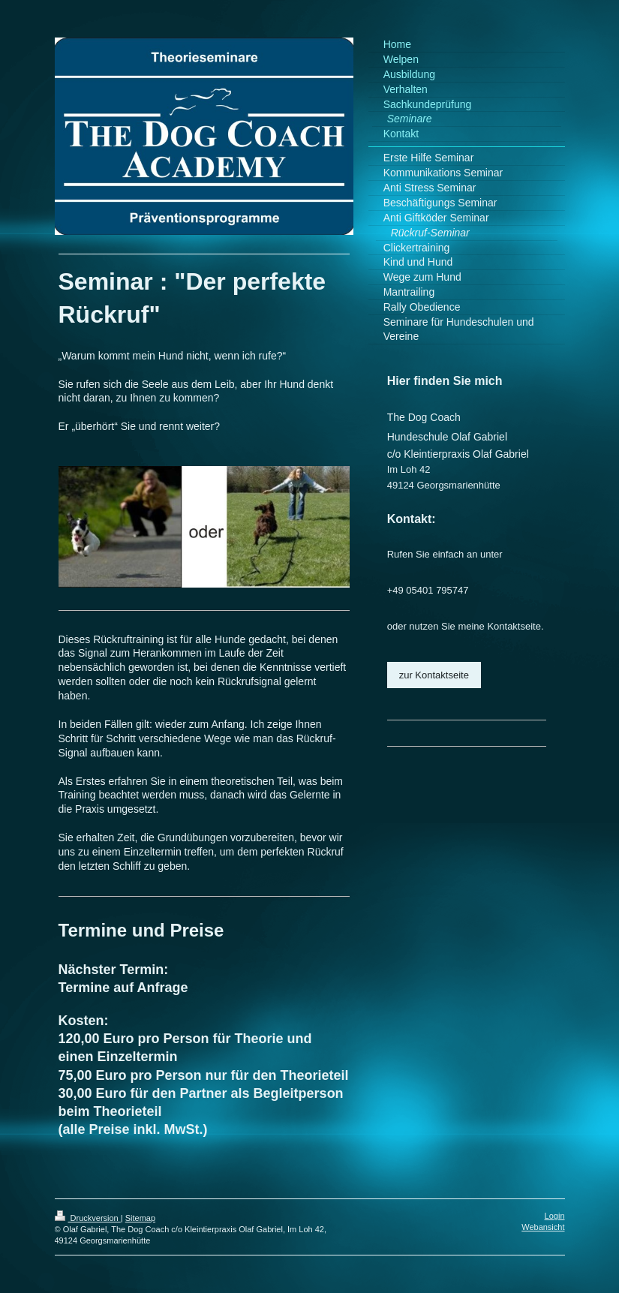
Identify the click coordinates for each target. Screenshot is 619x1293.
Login (555, 1215)
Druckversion (88, 1217)
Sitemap (140, 1217)
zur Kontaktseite (434, 675)
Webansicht (542, 1226)
